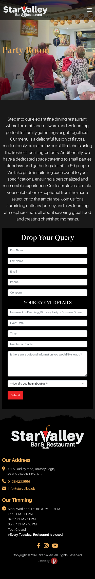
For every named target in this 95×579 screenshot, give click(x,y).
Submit (15, 395)
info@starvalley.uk (21, 489)
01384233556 (19, 481)
